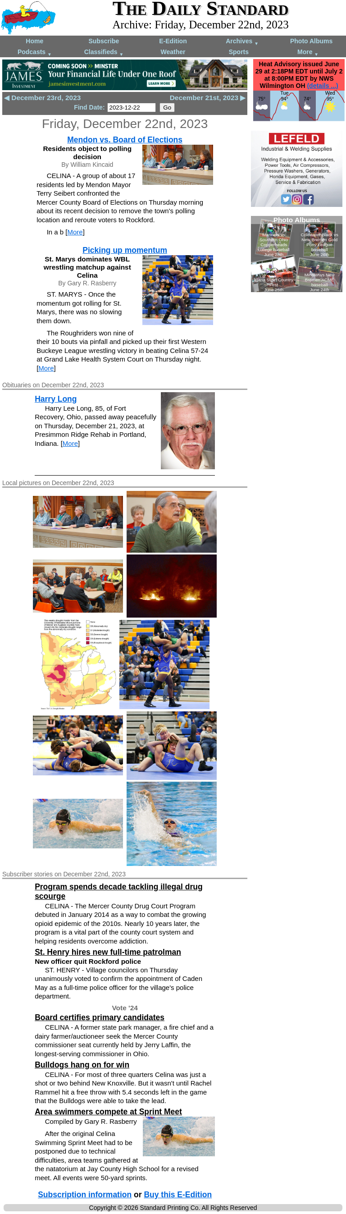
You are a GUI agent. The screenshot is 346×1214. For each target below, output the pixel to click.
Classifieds (104, 52)
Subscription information (85, 1194)
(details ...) (322, 85)
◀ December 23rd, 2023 (42, 97)
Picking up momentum (124, 250)
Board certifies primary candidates (99, 1017)
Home (34, 41)
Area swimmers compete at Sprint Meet (108, 1111)
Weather (172, 51)
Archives (242, 41)
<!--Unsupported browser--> (296, 254)
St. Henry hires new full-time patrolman (108, 952)
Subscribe (104, 41)
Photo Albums (311, 41)
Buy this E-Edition (178, 1194)
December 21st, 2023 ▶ (208, 97)
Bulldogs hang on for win (82, 1064)
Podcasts (35, 52)
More (308, 52)
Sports (239, 51)
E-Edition (173, 41)
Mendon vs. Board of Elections (124, 139)
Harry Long (56, 398)
